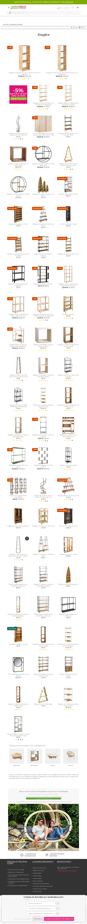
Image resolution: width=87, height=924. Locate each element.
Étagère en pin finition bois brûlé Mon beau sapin (68, 164)
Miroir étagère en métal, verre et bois (18, 675)
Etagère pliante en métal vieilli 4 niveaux (68, 376)
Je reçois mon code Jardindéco (43, 798)
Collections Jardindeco (41, 883)
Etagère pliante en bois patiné (68, 496)
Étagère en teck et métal (68, 554)
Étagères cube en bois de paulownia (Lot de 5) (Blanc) (18, 555)
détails (27, 899)
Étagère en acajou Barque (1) (68, 584)
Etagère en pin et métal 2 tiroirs (68, 675)
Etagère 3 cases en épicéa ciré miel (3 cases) (68, 405)
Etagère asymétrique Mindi (68, 194)
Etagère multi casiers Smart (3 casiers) (43, 435)
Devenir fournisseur (40, 889)
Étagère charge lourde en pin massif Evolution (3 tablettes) (43, 315)
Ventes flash (37, 873)
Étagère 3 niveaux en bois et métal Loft (18, 284)
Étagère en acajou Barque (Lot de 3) (43, 195)
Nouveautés (37, 878)
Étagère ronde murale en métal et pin (18, 195)
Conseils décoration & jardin (43, 886)
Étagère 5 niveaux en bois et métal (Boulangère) (43, 585)
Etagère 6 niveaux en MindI (18, 224)
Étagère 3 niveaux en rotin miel (43, 526)
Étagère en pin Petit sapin (43, 704)
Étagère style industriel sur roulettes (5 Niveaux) (18, 585)
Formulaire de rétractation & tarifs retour (18, 875)
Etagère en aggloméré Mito (43, 284)
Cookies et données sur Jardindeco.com (43, 897)
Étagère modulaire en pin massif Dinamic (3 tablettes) (24, 73)
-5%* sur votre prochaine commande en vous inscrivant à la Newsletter (43, 791)
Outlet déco (37, 876)
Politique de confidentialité (17, 885)
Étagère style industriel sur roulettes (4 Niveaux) (43, 615)
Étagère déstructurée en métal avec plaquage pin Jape (18, 735)
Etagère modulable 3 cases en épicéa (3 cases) (18, 435)
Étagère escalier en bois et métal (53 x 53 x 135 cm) (43, 496)
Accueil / (6, 24)
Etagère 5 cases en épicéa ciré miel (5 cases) (18, 705)
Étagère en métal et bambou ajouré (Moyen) (68, 645)
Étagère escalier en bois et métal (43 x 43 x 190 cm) (18, 134)
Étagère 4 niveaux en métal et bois (43, 555)
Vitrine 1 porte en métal (68, 224)
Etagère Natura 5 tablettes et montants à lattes (68, 104)
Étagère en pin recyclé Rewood (18, 526)
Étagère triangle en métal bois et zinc (43, 225)
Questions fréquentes (15, 872)
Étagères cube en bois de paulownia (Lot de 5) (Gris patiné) (18, 376)
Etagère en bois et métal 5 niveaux (43, 255)
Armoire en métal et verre (68, 526)
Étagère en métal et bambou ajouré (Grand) (43, 405)
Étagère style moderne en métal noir (68, 615)
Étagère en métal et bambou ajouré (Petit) (68, 705)
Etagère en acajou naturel (18, 644)
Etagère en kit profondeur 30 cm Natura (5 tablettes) (43, 104)
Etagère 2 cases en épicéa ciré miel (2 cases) (68, 345)
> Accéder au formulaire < (67, 871)
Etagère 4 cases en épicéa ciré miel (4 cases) (43, 645)
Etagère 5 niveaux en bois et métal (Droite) (43, 675)
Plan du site (37, 891)
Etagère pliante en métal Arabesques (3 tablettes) (18, 405)
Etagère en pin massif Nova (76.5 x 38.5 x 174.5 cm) (68, 284)
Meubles (13, 24)
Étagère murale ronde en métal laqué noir (43, 164)
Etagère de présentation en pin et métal (18, 255)
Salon (20, 24)
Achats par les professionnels (18, 879)
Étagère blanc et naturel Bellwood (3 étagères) (18, 345)
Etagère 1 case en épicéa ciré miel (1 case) (18, 164)
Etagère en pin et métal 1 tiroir (68, 254)
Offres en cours (38, 870)
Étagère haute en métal (68, 465)
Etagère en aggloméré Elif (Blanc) (43, 466)
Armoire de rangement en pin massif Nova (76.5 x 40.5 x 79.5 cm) (43, 134)
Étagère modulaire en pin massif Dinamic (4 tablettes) (62, 73)
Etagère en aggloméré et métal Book (18, 496)
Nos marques (38, 881)
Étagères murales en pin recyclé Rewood (68, 435)
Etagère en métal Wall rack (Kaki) (18, 466)
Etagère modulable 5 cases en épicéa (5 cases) (18, 615)
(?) (41, 903)
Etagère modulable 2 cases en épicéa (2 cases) (43, 376)
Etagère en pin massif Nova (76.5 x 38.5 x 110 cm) (18, 315)
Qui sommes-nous (39, 868)
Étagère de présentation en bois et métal (68, 134)
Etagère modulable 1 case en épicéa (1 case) (43, 345)
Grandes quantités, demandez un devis (18, 882)
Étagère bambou (68, 314)
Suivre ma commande (16, 870)
